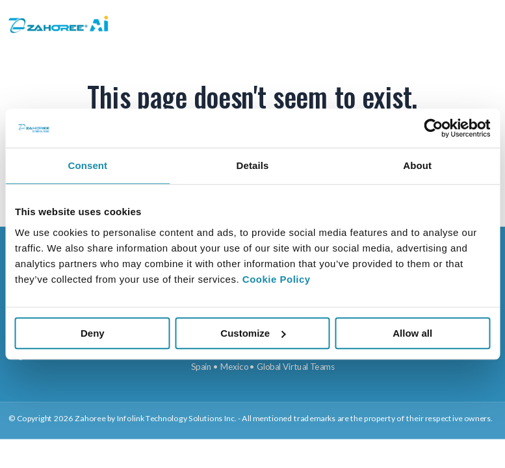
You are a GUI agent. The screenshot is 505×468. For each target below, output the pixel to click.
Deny (93, 333)
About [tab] (417, 165)
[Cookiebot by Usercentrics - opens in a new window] (433, 128)
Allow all (412, 333)
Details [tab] (253, 165)
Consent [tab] (87, 165)
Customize (252, 333)
